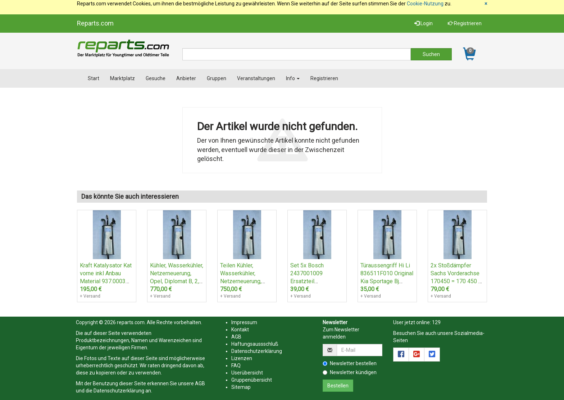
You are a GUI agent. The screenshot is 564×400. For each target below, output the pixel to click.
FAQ (236, 365)
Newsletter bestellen (350, 363)
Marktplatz (122, 78)
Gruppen (216, 78)
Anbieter (186, 78)
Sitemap (241, 387)
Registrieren (465, 23)
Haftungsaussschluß (254, 344)
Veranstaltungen (256, 78)
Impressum (244, 322)
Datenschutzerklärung (119, 391)
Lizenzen (241, 358)
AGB (200, 383)
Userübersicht (247, 373)
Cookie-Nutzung (425, 3)
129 (436, 322)
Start (93, 78)
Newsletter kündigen (350, 372)
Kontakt (240, 329)
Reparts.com (95, 23)
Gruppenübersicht (251, 380)
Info (293, 78)
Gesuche (155, 78)
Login (423, 23)
